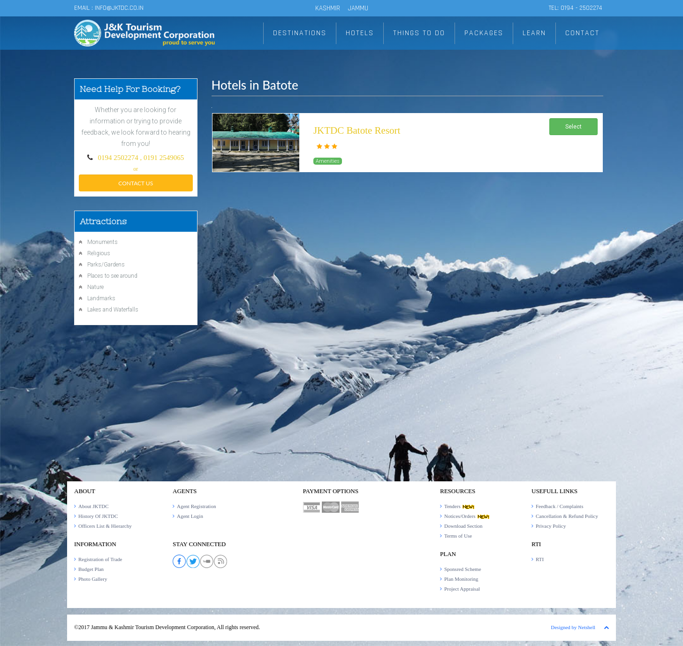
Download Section (463, 526)
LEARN (534, 33)
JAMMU (358, 8)
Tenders (459, 506)
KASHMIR (327, 8)
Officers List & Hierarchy (105, 526)
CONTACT (582, 33)
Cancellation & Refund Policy (567, 516)
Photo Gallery (92, 579)
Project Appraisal (462, 589)
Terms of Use (458, 536)
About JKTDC (93, 506)
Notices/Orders (467, 516)
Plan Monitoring (461, 579)
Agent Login (190, 516)
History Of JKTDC (98, 516)
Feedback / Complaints (559, 506)
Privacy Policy (551, 526)
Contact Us (135, 183)
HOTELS (360, 33)
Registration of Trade (100, 559)
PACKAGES (483, 33)
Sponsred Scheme (462, 569)
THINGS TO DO (419, 33)
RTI (540, 559)
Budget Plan (91, 569)
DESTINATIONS (299, 33)
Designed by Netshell (573, 627)
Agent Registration (196, 506)
